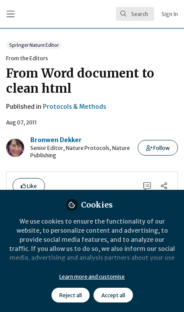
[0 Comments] (147, 185)
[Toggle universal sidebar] (10, 14)
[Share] (163, 185)
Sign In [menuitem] (169, 14)
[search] (135, 14)
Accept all (113, 295)
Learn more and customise (92, 276)
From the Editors (27, 58)
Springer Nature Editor (34, 45)
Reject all (70, 295)
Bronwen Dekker (56, 140)
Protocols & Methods (74, 106)
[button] (158, 148)
